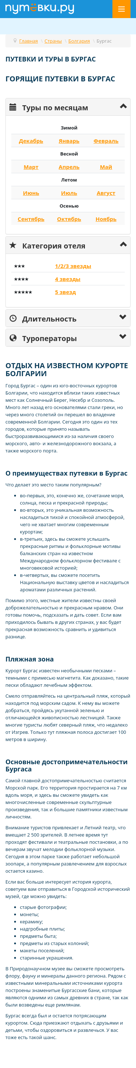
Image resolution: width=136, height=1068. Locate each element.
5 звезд (65, 291)
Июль (69, 192)
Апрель (69, 166)
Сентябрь (31, 218)
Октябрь (69, 218)
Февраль (106, 140)
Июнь (31, 192)
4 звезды (68, 278)
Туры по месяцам (48, 107)
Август (106, 192)
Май (106, 166)
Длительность (43, 318)
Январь (69, 140)
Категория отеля (47, 245)
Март (31, 166)
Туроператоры (43, 337)
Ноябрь (106, 218)
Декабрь (31, 140)
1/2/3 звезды (73, 265)
